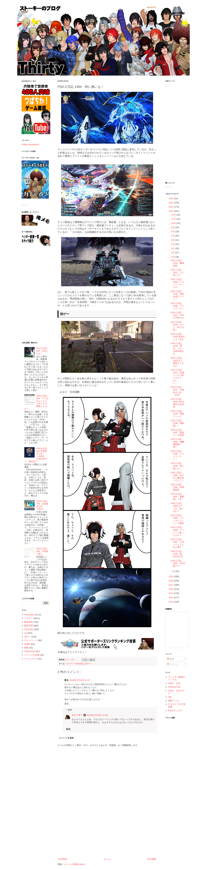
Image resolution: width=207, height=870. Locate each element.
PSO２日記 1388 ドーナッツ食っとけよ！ (177, 531)
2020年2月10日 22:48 (97, 715)
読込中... (26, 205)
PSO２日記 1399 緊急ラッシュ (177, 413)
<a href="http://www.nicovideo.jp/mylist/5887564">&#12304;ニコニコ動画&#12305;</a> (177, 630)
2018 (171, 580)
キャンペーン (30, 640)
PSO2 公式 (174, 683)
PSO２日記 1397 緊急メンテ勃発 (177, 432)
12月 (173, 214)
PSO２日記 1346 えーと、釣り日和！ (177, 326)
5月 (173, 244)
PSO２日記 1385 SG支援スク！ (178, 563)
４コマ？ (70, 664)
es (25, 633)
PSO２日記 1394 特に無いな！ (177, 466)
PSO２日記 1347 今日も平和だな (177, 315)
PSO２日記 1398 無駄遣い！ (177, 423)
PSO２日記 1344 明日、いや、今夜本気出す (177, 348)
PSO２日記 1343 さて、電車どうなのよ (178, 362)
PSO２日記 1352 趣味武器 (177, 263)
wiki (170, 697)
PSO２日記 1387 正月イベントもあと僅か (177, 543)
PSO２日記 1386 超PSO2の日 (177, 554)
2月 (173, 257)
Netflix (27, 644)
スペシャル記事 (31, 655)
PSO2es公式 (174, 687)
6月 (173, 240)
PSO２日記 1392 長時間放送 (177, 487)
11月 (173, 219)
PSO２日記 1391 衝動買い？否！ (177, 496)
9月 (173, 227)
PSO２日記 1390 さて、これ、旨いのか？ (178, 507)
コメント (172, 664)
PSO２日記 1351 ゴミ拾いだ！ (177, 272)
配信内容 (28, 622)
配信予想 (28, 625)
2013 (171, 601)
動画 (26, 647)
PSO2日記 (79, 664)
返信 (66, 703)
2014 (171, 597)
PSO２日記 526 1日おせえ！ (41, 351)
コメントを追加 (66, 738)
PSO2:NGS (29, 651)
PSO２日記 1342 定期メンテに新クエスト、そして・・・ (177, 376)
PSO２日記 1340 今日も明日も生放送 (178, 403)
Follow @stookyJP (30, 144)
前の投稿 (151, 859)
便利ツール (173, 700)
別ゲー (88, 664)
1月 (173, 571)
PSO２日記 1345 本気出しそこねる (178, 336)
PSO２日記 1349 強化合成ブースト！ (177, 295)
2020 (171, 211)
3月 (173, 252)
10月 (173, 223)
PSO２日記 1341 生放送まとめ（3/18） (177, 391)
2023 (171, 198)
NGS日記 (28, 629)
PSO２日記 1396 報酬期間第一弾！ (177, 443)
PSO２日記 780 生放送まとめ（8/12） (42, 505)
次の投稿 (62, 859)
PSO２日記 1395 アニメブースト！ (177, 455)
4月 (173, 248)
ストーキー (77, 715)
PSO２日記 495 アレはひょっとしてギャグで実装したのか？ (36, 402)
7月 (173, 235)
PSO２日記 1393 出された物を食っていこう (177, 476)
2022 (171, 202)
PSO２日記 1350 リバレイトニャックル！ (178, 283)
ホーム (107, 859)
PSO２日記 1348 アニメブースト (177, 306)
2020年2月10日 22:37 (80, 680)
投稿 (170, 659)
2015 (171, 593)
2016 (171, 589)
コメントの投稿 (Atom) (74, 864)
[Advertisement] (107, 833)
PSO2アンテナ (175, 710)
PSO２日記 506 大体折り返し (42, 551)
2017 (171, 585)
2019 (171, 576)
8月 (173, 231)
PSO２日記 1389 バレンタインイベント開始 (177, 519)
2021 (171, 207)
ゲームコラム (30, 658)
